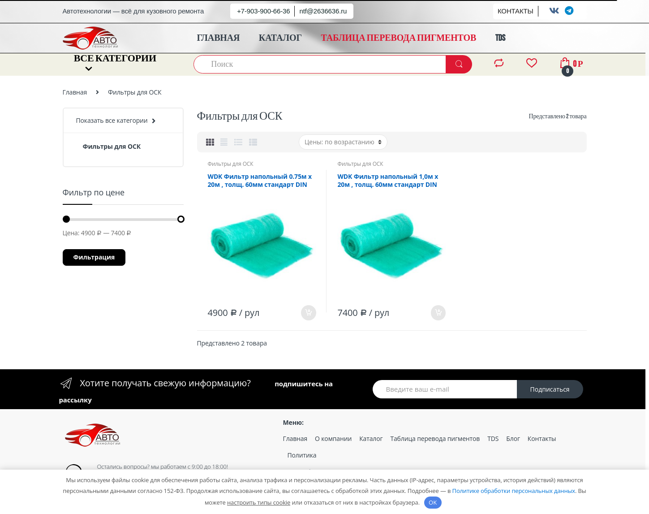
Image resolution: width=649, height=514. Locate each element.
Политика (302, 455)
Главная (75, 92)
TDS (500, 38)
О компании (333, 438)
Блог (513, 438)
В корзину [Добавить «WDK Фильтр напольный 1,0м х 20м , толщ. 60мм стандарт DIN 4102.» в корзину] (438, 312)
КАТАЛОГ (280, 38)
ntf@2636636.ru (323, 11)
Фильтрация (94, 257)
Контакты (542, 438)
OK (433, 502)
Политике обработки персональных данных (513, 491)
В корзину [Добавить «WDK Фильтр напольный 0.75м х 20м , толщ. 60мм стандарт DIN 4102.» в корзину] (308, 312)
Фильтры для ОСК (230, 164)
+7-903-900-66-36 (263, 11)
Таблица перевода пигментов (435, 438)
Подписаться (550, 389)
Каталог (371, 438)
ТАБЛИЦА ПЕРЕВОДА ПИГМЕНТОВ (399, 38)
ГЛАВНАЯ (218, 38)
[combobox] (320, 64)
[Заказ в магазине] (343, 142)
